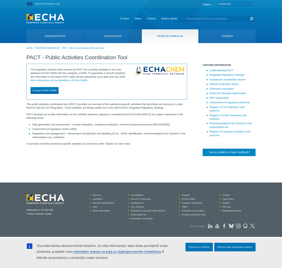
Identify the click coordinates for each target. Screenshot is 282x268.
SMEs (185, 207)
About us (96, 195)
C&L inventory (137, 207)
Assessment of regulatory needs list (230, 102)
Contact (151, 18)
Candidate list (137, 203)
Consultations (137, 195)
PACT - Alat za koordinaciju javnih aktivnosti (83, 48)
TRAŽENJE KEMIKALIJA (47, 48)
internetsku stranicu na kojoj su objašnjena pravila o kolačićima (117, 251)
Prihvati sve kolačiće (199, 247)
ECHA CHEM (188, 199)
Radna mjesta (169, 18)
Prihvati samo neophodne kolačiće (234, 247)
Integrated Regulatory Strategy (227, 74)
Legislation (97, 199)
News (138, 18)
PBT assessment (219, 97)
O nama (124, 18)
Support (186, 195)
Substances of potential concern (228, 79)
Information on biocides (142, 218)
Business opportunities (103, 203)
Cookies (226, 203)
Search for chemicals (141, 199)
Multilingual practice (231, 211)
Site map (226, 207)
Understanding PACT (221, 70)
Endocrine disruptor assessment (228, 93)
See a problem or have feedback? (229, 152)
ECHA (29, 48)
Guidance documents (192, 203)
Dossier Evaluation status (224, 84)
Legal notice (228, 199)
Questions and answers (193, 211)
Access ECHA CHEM (45, 90)
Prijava (207, 4)
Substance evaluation (222, 88)
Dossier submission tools (194, 214)
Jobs (94, 207)
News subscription (101, 211)
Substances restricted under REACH (148, 211)
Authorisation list (138, 214)
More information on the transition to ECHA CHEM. (59, 80)
